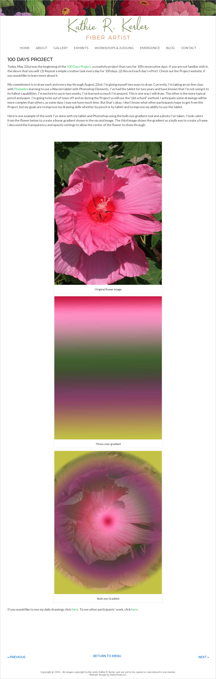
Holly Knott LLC (118, 674)
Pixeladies (21, 89)
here (75, 609)
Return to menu (107, 656)
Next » (203, 657)
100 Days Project (79, 66)
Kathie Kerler (108, 28)
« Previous (16, 657)
